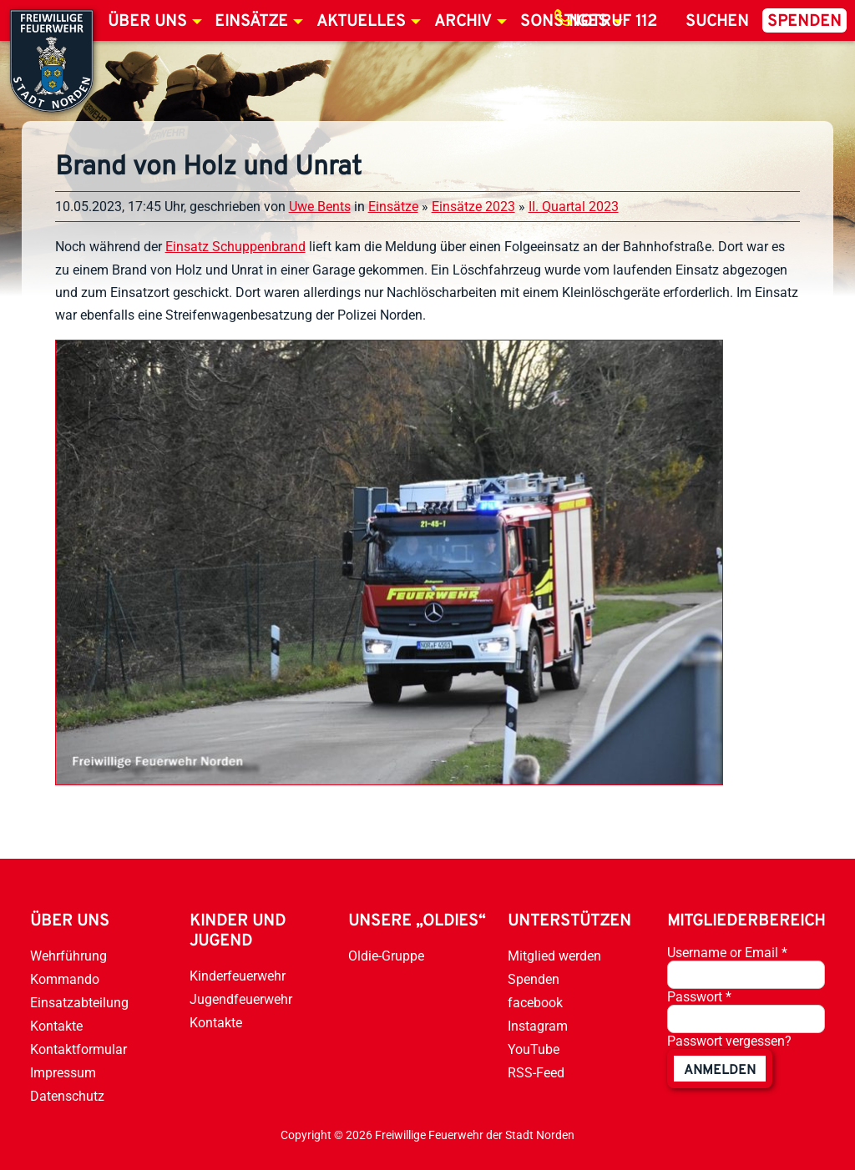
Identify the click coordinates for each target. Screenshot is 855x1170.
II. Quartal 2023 (574, 206)
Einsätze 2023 (473, 206)
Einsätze (251, 22)
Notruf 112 (613, 22)
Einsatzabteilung (79, 1003)
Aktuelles (361, 22)
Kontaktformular (78, 1049)
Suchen (717, 22)
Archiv (463, 22)
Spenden (804, 22)
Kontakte (56, 1026)
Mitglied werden (554, 956)
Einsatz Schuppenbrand (235, 247)
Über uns (147, 22)
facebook (535, 1003)
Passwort (699, 997)
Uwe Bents (320, 206)
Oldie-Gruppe (386, 956)
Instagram (538, 1026)
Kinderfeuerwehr (238, 976)
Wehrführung (68, 956)
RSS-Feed (536, 1073)
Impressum (63, 1073)
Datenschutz (67, 1096)
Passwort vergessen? (729, 1041)
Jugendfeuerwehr (241, 999)
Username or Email (727, 953)
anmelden (720, 1070)
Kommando (64, 979)
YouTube (533, 1049)
